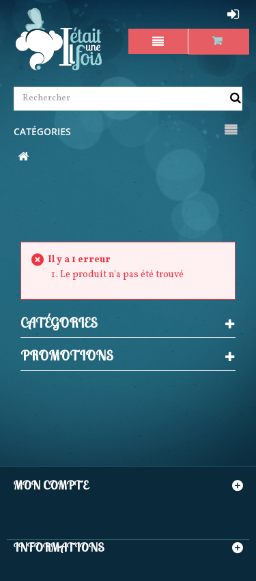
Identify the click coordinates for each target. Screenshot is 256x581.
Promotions (66, 355)
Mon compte (51, 485)
